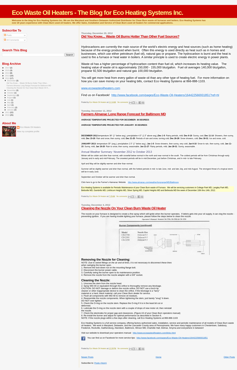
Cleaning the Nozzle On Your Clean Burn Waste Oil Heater (123, 208)
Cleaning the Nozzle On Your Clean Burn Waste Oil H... (28, 88)
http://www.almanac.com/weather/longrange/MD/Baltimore (153, 182)
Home (158, 357)
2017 (7, 68)
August (10, 98)
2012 (7, 78)
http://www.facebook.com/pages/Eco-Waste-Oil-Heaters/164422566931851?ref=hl (165, 95)
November (11, 90)
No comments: (123, 102)
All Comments (11, 40)
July (9, 100)
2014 (7, 73)
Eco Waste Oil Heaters (30, 127)
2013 (7, 75)
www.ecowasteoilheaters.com (100, 88)
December (11, 81)
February (11, 107)
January (10, 110)
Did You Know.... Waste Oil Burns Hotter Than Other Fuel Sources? (130, 36)
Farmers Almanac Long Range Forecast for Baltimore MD (123, 114)
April (9, 105)
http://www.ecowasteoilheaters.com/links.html (154, 333)
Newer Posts (87, 357)
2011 (7, 112)
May (9, 103)
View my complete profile (28, 131)
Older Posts (229, 357)
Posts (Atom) (100, 363)
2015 (7, 70)
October (10, 93)
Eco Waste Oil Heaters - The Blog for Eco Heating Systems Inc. (97, 12)
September (12, 95)
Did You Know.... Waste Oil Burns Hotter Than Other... (27, 83)
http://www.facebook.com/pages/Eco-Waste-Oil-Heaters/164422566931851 (172, 338)
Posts (8, 35)
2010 (7, 115)
